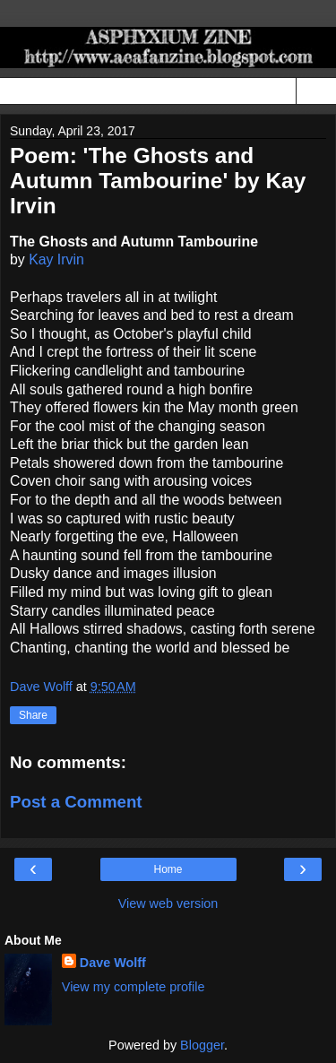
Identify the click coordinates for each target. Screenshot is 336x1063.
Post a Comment (76, 801)
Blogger (202, 1045)
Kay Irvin (56, 259)
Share (33, 715)
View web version (168, 903)
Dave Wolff (113, 962)
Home (167, 869)
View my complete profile (133, 987)
